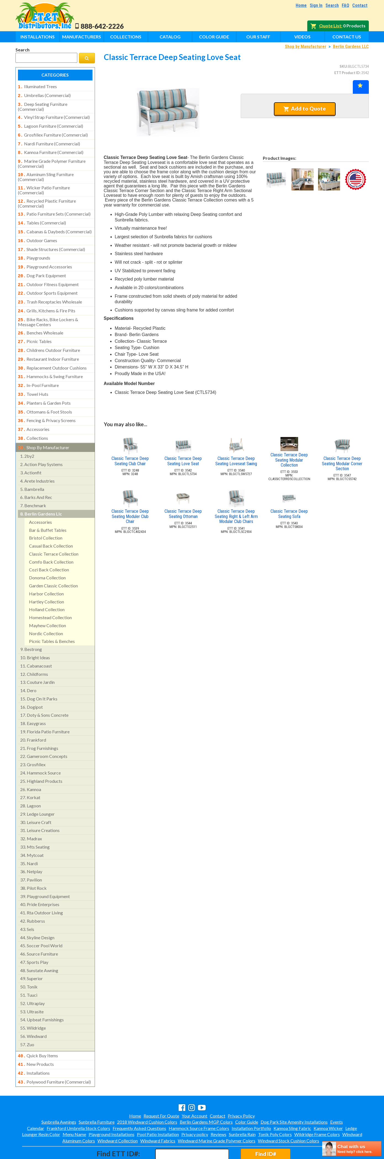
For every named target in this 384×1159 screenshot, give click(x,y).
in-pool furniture (38, 368)
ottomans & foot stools (45, 393)
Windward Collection (117, 1116)
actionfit (30, 451)
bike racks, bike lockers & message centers (48, 308)
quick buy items (38, 1034)
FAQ (345, 5)
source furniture (39, 932)
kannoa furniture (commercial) (50, 148)
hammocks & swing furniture (50, 360)
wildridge (33, 1006)
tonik (29, 965)
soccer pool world (41, 924)
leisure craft (35, 800)
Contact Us (346, 36)
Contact (359, 5)
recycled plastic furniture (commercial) (47, 197)
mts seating (35, 825)
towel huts (33, 376)
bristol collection (45, 516)
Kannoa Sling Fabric (292, 1104)
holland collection (47, 587)
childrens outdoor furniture (49, 335)
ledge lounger (37, 792)
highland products (41, 759)
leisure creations (40, 808)
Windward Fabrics (157, 1116)
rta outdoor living (41, 891)
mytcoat (32, 833)
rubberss (32, 899)
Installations (37, 36)
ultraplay (32, 981)
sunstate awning (39, 948)
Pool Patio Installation (158, 1110)
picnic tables (35, 327)
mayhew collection (47, 603)
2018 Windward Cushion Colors (147, 1098)
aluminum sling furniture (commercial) (46, 171)
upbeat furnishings (42, 998)
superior (31, 956)
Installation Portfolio (251, 1104)
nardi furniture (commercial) (49, 140)
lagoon (30, 784)
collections (33, 418)
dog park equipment (42, 265)
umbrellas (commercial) (44, 95)
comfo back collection (51, 540)
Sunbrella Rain (242, 1110)
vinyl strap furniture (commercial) (54, 116)
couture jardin (37, 660)
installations (34, 1050)
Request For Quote (161, 1092)
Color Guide (214, 36)
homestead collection (50, 595)
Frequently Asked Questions (139, 1104)
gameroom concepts (43, 734)
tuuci (28, 973)
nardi (29, 841)
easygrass (33, 701)
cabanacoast (36, 644)
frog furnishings (39, 726)
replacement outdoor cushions (52, 352)
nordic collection (46, 611)
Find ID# (265, 1130)
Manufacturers (81, 36)
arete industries (37, 459)
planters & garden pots (44, 385)
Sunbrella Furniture (97, 1098)
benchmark (33, 483)
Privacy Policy (241, 1092)
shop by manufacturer (44, 426)
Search (332, 5)
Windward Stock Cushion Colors (288, 1116)
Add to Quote (305, 108)
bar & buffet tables (48, 508)
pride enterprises (39, 882)
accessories (34, 409)
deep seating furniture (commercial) (42, 105)
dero (28, 668)
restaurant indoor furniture (48, 344)
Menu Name (74, 1110)
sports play (34, 940)
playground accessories (45, 257)
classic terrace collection (53, 532)
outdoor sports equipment (48, 281)
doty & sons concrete (44, 693)
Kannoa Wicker (328, 1104)
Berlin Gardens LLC (351, 46)
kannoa (30, 767)
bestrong (31, 627)
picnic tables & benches (52, 619)
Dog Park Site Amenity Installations (294, 1098)
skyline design (37, 916)
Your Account (194, 1092)
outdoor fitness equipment (48, 273)
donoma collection (47, 556)
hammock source (40, 751)
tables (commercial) (42, 216)
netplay (31, 849)
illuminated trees (37, 86)
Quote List (330, 25)
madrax (31, 817)
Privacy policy (194, 1110)
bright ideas (35, 636)
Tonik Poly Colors (275, 1110)
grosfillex (33, 742)
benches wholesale (40, 319)
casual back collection (51, 524)
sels (27, 907)
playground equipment (45, 874)
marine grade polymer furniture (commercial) (52, 159)
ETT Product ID (347, 72)
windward (33, 1014)
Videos (302, 36)
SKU (343, 66)
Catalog (170, 36)
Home (301, 5)
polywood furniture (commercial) (54, 1059)
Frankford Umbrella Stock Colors (78, 1104)
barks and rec (36, 475)
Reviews (218, 1110)
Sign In (316, 5)
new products (36, 1042)
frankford (33, 718)
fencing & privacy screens (47, 401)
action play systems (41, 442)
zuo (27, 1022)
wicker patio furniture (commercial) (44, 184)
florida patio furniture (45, 710)
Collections (125, 36)
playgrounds (34, 248)
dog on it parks (38, 677)
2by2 (27, 434)
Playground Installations (111, 1110)
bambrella (32, 467)
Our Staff (258, 36)
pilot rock (33, 866)
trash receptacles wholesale (50, 290)
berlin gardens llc (41, 492)
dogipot (31, 685)
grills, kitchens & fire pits (47, 298)
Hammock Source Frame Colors (199, 1104)
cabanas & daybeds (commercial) (55, 224)
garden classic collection (53, 564)
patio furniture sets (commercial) (54, 207)
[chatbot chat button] (351, 1148)
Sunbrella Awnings (58, 1098)
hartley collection (46, 580)
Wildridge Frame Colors (317, 1110)
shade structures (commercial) (51, 240)
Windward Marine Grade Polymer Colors (216, 1116)
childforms (34, 652)
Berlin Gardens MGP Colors (206, 1098)
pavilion (31, 858)
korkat (30, 775)
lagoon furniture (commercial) (50, 124)
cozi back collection (49, 548)
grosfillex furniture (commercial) (53, 132)
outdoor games (37, 232)
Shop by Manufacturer (305, 46)
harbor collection (46, 572)
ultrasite (32, 990)
